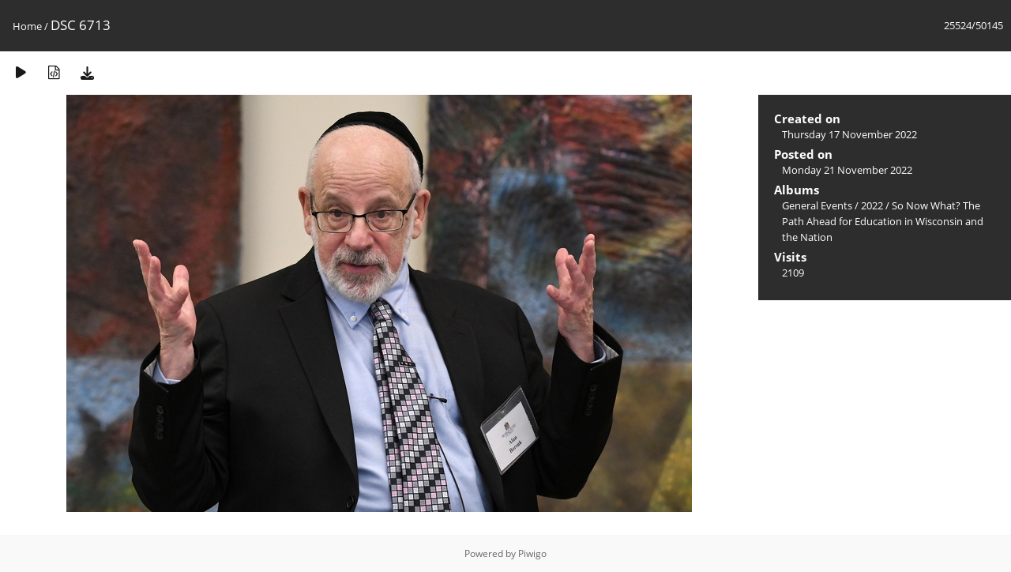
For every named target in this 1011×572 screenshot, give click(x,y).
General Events (817, 205)
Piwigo (532, 553)
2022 (872, 205)
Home (27, 26)
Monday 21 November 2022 (847, 170)
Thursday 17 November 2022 (849, 134)
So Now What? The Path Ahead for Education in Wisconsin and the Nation (882, 221)
